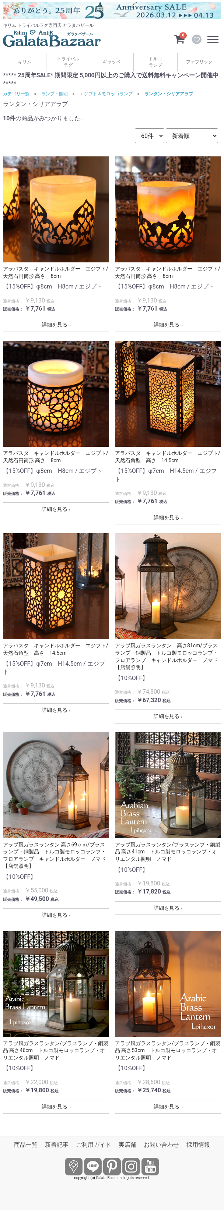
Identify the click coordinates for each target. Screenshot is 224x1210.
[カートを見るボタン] (179, 39)
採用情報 (198, 1144)
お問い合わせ (161, 1144)
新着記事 (57, 1144)
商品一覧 (26, 1144)
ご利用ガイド (93, 1144)
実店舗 (127, 1144)
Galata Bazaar (107, 1178)
